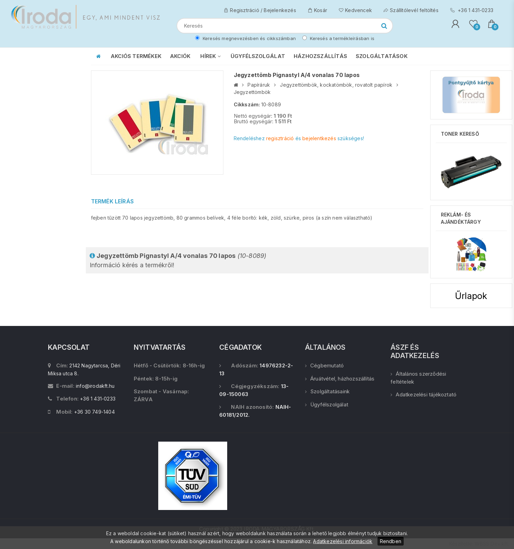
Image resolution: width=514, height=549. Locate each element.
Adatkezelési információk (342, 541)
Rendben (390, 541)
